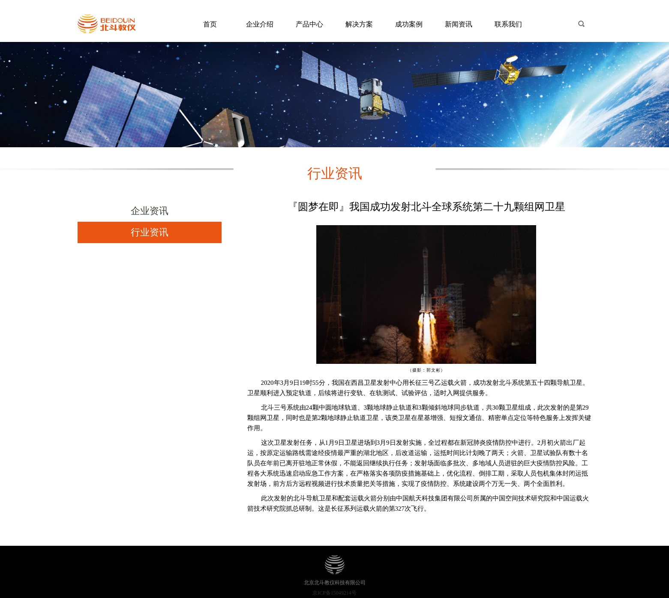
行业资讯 (149, 232)
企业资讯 (149, 210)
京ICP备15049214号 (334, 593)
